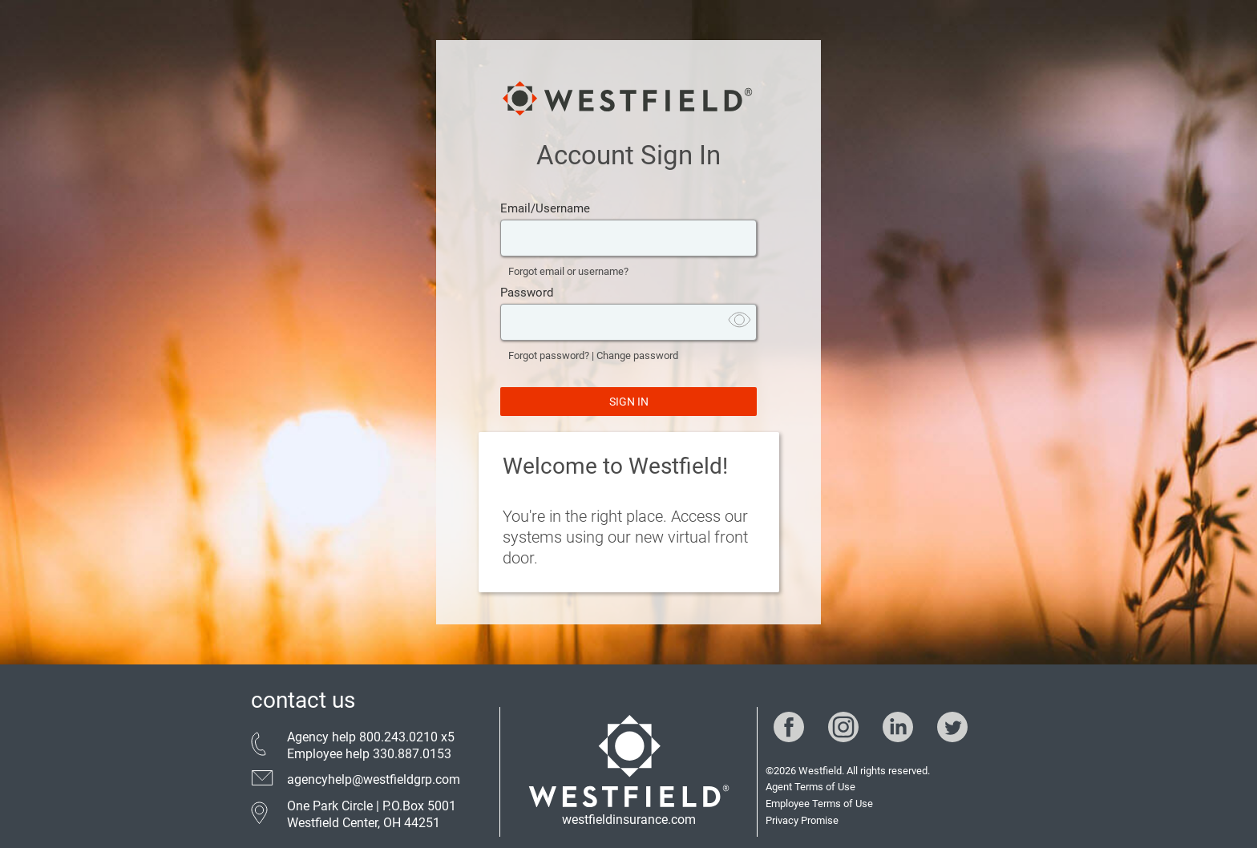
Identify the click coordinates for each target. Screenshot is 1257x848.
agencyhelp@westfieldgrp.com (373, 779)
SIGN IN (629, 401)
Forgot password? (548, 355)
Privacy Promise (802, 820)
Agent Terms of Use (810, 787)
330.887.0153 (412, 753)
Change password (637, 355)
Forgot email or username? (568, 271)
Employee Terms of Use (819, 804)
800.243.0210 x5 (407, 737)
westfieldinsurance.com (629, 819)
